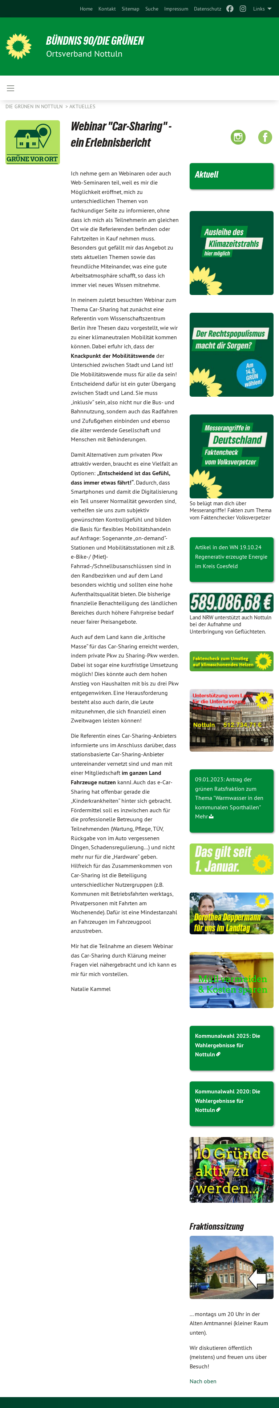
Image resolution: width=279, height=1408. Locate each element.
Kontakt (107, 8)
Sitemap (131, 8)
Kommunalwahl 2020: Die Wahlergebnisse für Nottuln (227, 1101)
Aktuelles (82, 106)
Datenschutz (207, 8)
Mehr (201, 816)
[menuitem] (86, 8)
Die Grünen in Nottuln (34, 106)
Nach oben (203, 1381)
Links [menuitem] (259, 8)
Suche (151, 8)
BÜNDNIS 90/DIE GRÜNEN (95, 40)
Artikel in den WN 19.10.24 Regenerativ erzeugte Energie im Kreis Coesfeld (231, 556)
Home (86, 8)
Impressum (176, 8)
